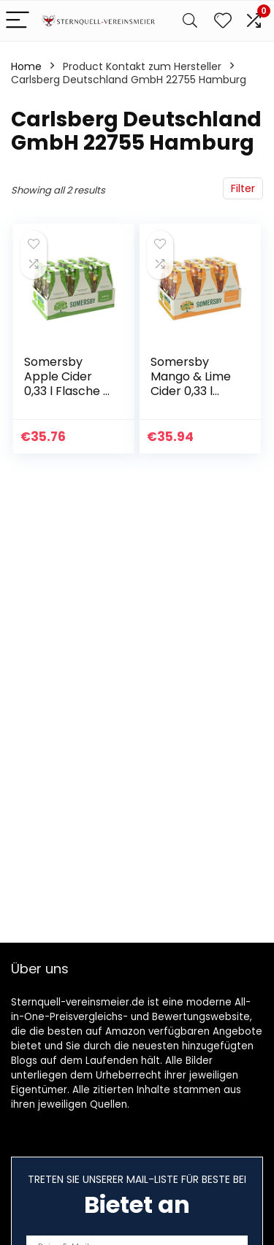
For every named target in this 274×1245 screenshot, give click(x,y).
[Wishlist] (223, 21)
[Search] (190, 20)
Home (26, 66)
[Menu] (17, 20)
